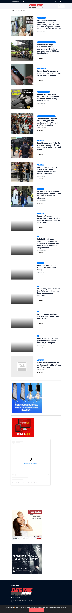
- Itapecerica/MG (21, 1)
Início (13, 10)
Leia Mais (40, 34)
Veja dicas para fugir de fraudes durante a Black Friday (46, 268)
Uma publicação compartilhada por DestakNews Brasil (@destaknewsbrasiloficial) (30, 482)
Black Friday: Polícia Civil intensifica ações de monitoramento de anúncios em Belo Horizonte (48, 170)
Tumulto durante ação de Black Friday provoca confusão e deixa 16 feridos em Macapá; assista (48, 122)
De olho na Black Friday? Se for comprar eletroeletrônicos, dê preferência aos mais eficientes (49, 195)
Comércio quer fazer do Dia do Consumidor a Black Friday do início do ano (49, 365)
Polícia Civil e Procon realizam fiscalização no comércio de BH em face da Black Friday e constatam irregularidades (48, 243)
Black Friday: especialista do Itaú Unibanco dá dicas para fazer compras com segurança (48, 292)
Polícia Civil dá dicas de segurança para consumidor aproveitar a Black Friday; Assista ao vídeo (48, 97)
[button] (61, 6)
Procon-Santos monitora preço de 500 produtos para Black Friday (48, 316)
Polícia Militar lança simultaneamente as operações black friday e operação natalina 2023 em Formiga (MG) (48, 49)
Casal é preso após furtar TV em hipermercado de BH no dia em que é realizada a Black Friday (49, 146)
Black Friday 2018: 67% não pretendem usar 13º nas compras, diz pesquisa (48, 340)
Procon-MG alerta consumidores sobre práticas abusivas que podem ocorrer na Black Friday (48, 219)
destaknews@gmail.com (18, 602)
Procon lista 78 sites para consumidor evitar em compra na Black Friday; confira (49, 73)
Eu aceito (36, 610)
